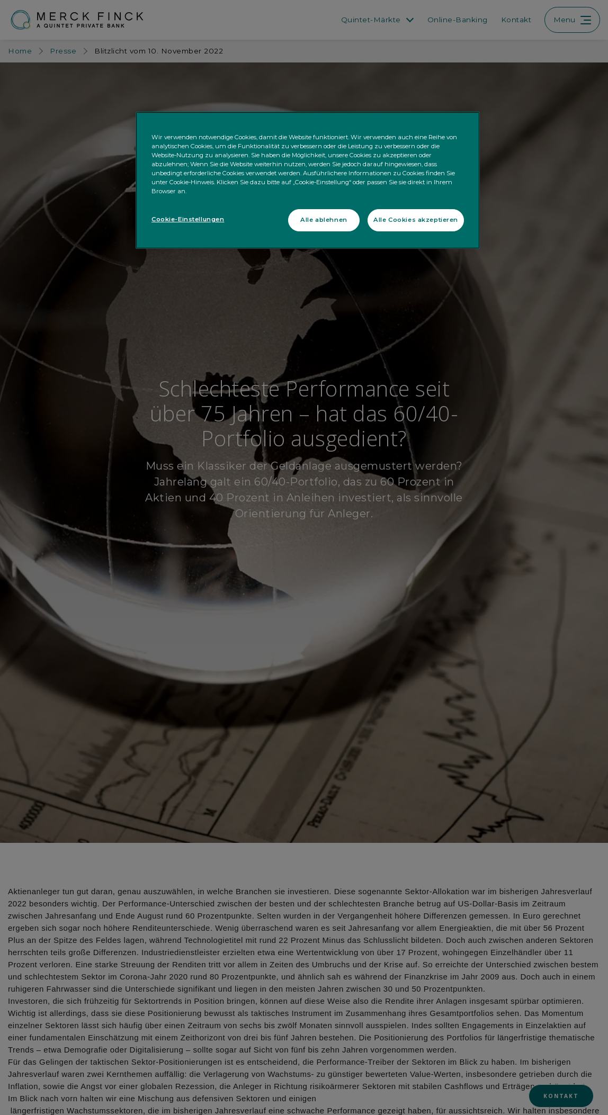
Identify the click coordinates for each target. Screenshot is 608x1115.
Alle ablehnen (323, 219)
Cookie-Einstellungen (187, 219)
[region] (308, 180)
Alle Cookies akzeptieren (415, 219)
